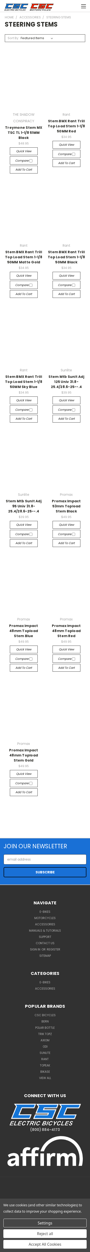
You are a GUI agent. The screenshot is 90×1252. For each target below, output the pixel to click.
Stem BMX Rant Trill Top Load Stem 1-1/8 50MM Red (66, 126)
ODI (45, 1046)
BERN (45, 1021)
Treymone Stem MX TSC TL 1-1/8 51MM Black (23, 132)
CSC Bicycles (45, 1015)
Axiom (45, 1040)
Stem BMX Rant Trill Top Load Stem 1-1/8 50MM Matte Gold (23, 257)
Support (45, 937)
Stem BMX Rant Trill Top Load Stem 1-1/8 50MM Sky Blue (23, 381)
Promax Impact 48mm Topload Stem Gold (23, 755)
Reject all (45, 1233)
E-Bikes (45, 912)
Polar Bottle (45, 1028)
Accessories (45, 924)
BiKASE (45, 1072)
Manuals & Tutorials (45, 930)
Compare (23, 160)
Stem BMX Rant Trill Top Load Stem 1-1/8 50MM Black (66, 257)
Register (53, 949)
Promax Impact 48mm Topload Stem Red (66, 630)
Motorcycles (45, 918)
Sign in (35, 949)
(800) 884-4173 (45, 1129)
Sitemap (45, 956)
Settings (45, 1223)
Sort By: (13, 38)
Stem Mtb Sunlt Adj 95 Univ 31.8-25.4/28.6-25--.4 (24, 506)
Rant (45, 1059)
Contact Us (45, 943)
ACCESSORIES (45, 988)
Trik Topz (45, 1034)
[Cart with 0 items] (64, 5)
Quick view (23, 151)
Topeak (45, 1065)
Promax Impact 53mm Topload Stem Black (66, 506)
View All (45, 1078)
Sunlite (45, 1053)
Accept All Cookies (45, 1244)
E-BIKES (45, 982)
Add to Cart (23, 169)
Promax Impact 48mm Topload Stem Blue (23, 630)
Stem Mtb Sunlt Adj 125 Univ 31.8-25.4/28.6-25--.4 (66, 381)
